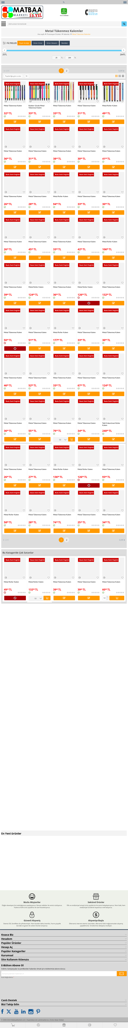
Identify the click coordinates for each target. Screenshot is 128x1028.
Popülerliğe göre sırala (13, 76)
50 (27, 76)
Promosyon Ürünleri (54, 34)
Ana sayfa (41, 34)
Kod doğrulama (7, 976)
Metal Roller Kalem (109, 105)
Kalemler (67, 34)
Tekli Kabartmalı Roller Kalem (111, 424)
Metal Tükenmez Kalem (13, 105)
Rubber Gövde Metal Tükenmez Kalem (36, 106)
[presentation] (11, 987)
